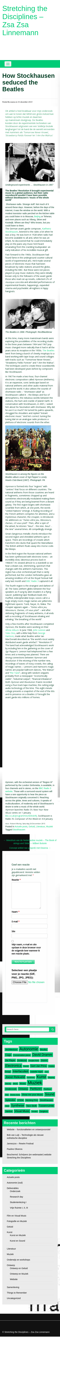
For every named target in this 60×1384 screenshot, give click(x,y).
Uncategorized (14, 1298)
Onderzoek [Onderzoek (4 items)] (10, 1089)
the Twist (14, 672)
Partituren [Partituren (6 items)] (36, 1088)
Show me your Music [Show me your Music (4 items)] (32, 1094)
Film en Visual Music (16, 1215)
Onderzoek (15, 1191)
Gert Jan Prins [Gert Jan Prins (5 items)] (39, 1066)
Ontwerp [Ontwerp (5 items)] (23, 1088)
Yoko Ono (10, 633)
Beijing (37, 216)
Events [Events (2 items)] (25, 1066)
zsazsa (12, 102)
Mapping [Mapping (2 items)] (51, 1077)
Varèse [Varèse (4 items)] (8, 1111)
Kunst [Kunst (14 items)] (41, 1077)
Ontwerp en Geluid (19, 1268)
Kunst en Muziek (18, 1235)
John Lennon (39, 630)
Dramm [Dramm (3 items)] (44, 1060)
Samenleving (13, 1287)
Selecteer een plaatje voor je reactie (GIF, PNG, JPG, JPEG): (24, 974)
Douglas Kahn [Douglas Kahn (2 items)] (34, 1060)
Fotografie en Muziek (17, 1221)
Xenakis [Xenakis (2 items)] (34, 1111)
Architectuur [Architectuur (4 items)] (11, 1049)
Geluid (32, 826)
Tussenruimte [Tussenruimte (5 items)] (46, 1105)
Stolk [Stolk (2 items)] (7, 1106)
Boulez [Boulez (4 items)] (43, 1049)
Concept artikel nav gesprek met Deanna (30, 848)
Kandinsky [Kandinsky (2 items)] (31, 1077)
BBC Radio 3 (32, 581)
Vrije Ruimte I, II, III (19, 1208)
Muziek (49, 826)
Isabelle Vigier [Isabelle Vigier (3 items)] (36, 1071)
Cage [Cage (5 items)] (8, 1055)
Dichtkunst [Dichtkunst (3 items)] (21, 1060)
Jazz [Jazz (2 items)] (46, 1072)
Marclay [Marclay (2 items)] (8, 1084)
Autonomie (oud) (15, 1182)
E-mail (15, 921)
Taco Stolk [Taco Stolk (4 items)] (31, 1106)
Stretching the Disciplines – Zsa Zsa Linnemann (24, 20)
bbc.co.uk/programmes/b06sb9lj (21, 815)
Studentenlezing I (18, 1202)
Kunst (9, 1232)
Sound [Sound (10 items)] (49, 1094)
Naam (15, 911)
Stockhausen (19, 829)
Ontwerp (11, 1265)
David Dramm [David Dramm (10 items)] (42, 1055)
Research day (16, 1197)
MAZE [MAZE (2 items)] (15, 1084)
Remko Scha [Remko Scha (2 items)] (15, 1095)
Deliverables (13, 1188)
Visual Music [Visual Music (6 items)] (22, 1111)
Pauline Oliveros (14, 1149)
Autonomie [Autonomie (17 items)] (28, 1049)
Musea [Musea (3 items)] (23, 1083)
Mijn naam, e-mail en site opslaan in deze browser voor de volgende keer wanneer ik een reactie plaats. (26, 949)
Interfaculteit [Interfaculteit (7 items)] (20, 1071)
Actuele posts (21, 826)
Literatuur (40, 826)
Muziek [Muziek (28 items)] (35, 1082)
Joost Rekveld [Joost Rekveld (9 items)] (15, 1077)
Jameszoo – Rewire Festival (20, 1143)
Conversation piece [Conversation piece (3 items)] (21, 1055)
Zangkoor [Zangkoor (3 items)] (44, 1111)
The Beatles (48, 350)
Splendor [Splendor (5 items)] (10, 1100)
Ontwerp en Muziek (19, 1274)
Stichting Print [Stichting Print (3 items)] (32, 1100)
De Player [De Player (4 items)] (10, 1060)
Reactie (16, 879)
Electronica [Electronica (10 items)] (13, 1066)
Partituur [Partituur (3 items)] (47, 1089)
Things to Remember (17, 1293)
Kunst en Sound (17, 1241)
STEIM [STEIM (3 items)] (20, 1100)
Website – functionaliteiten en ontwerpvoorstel (28, 1129)
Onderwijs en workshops (18, 1260)
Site (13, 931)
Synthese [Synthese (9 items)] (17, 1105)
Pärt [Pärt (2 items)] (6, 1095)
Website (14, 1279)
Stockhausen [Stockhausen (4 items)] (46, 1100)
